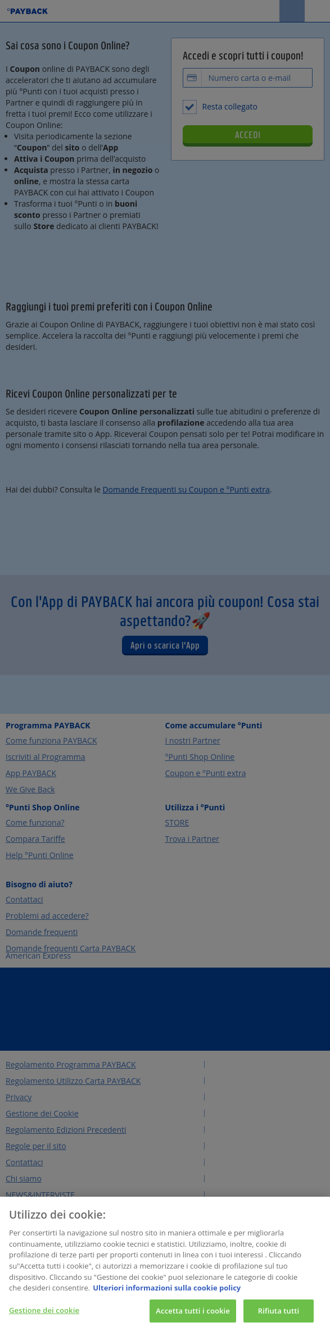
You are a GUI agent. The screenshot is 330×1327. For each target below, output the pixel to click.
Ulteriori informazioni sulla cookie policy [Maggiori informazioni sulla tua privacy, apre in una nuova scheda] (167, 1295)
